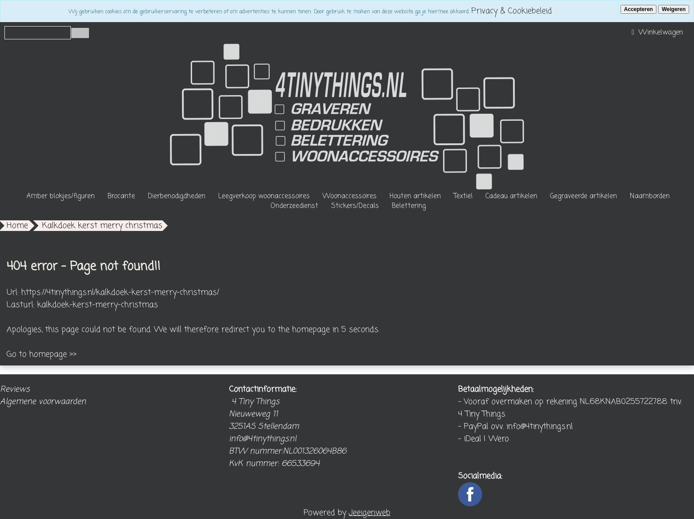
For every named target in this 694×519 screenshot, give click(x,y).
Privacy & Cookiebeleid (511, 11)
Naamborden (650, 196)
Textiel (463, 196)
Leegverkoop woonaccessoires (264, 196)
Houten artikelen (415, 196)
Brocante (121, 196)
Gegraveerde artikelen (583, 196)
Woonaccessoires (350, 196)
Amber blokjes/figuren (61, 196)
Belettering (409, 206)
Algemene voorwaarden (43, 402)
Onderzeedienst (294, 206)
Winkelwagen (656, 32)
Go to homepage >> (42, 354)
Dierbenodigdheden (176, 196)
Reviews (15, 389)
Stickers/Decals (355, 206)
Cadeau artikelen (511, 196)
